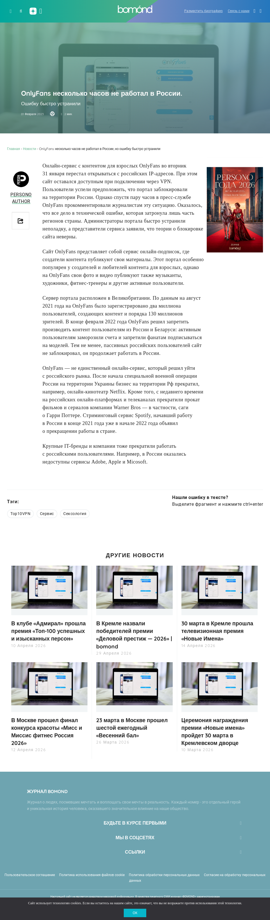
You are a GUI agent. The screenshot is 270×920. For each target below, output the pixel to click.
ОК (135, 913)
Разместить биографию (203, 11)
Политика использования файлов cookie (92, 875)
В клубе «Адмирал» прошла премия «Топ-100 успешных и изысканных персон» (46, 635)
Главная (13, 149)
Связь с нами (238, 11)
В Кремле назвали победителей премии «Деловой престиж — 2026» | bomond (134, 635)
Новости (29, 149)
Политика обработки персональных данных (164, 875)
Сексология (74, 513)
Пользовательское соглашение (29, 875)
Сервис (47, 513)
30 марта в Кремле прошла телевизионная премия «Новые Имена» (219, 631)
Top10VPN (20, 513)
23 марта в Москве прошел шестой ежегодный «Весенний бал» (133, 728)
